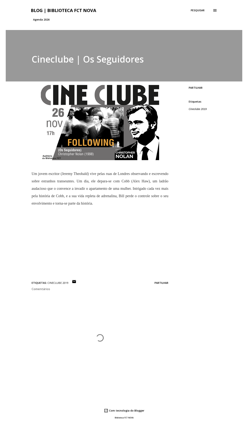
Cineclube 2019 (198, 109)
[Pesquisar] (198, 10)
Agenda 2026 (41, 19)
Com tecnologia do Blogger (124, 410)
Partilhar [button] (196, 87)
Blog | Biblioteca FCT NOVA (63, 10)
